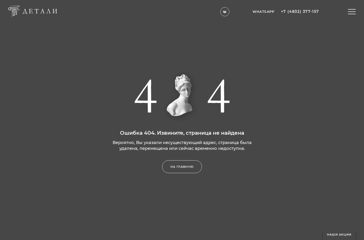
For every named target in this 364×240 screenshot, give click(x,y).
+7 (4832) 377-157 (300, 10)
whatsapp (264, 10)
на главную (182, 166)
